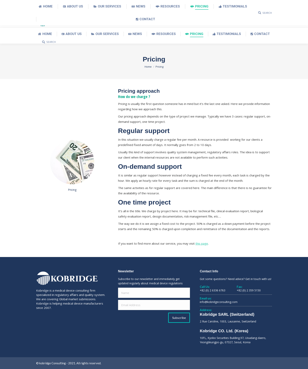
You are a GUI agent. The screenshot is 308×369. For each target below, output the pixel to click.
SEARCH (51, 42)
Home (148, 66)
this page (201, 243)
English (238, 4)
